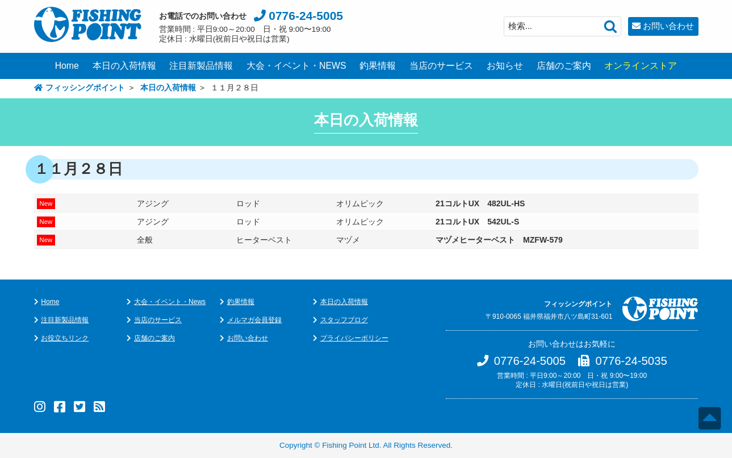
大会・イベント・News (170, 302)
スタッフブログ (344, 320)
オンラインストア (640, 65)
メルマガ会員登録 (254, 320)
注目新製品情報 (201, 65)
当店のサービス (441, 65)
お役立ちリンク (65, 338)
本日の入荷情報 (124, 65)
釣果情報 (377, 65)
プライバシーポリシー (354, 338)
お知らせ (505, 65)
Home (67, 65)
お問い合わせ (668, 26)
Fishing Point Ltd (350, 445)
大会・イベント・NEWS (296, 65)
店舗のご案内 (564, 65)
